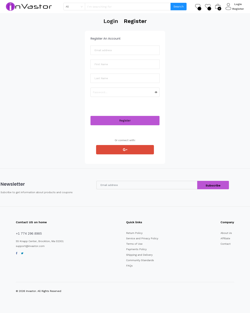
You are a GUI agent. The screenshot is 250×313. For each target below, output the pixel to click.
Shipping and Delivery (140, 254)
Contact (226, 243)
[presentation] (118, 108)
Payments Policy (136, 249)
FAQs (129, 265)
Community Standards (140, 260)
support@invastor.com (30, 246)
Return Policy (134, 232)
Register (238, 8)
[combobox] (74, 6)
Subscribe (213, 185)
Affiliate (225, 238)
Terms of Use (134, 243)
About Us (226, 232)
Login (238, 4)
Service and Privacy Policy (142, 238)
